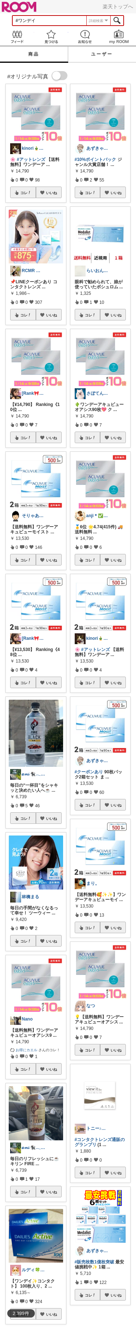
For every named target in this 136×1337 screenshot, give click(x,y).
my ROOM (119, 36)
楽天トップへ (118, 6)
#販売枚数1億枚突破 (94, 1261)
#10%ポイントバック (95, 159)
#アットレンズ (31, 159)
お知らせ (85, 36)
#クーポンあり (89, 771)
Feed (17, 36)
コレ (25, 193)
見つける (51, 36)
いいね (51, 193)
